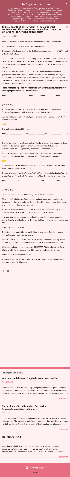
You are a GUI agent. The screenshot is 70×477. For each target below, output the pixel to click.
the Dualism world (11, 436)
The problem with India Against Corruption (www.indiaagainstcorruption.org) (24, 407)
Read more (63, 399)
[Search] (66, 4)
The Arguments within (35, 4)
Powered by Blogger (35, 468)
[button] (66, 27)
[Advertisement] (35, 347)
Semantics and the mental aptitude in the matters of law (30, 378)
